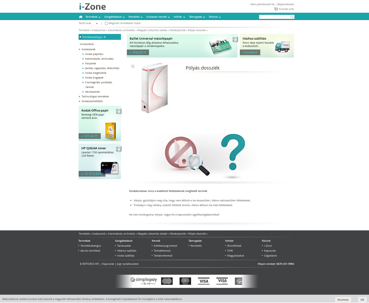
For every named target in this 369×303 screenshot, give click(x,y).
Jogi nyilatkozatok (128, 264)
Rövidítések (233, 245)
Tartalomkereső (162, 255)
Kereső (156, 240)
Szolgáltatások (113, 16)
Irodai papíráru (94, 54)
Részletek (343, 299)
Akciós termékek (89, 250)
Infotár (178, 16)
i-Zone (267, 245)
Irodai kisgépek (94, 77)
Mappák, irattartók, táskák (152, 30)
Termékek (91, 16)
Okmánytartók (177, 30)
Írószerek (90, 63)
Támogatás (195, 16)
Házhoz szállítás (125, 250)
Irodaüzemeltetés (92, 101)
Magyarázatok (234, 255)
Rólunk (213, 16)
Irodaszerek (98, 30)
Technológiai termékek (95, 96)
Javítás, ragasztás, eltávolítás (102, 68)
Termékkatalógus (89, 245)
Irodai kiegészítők (95, 73)
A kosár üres (286, 9)
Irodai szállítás (124, 255)
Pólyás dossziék (197, 30)
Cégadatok (269, 255)
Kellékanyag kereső (164, 245)
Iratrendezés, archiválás (121, 30)
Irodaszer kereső (156, 16)
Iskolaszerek (92, 91)
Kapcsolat (269, 250)
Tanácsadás (123, 245)
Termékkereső (161, 250)
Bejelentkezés (285, 4)
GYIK (229, 250)
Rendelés (134, 16)
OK (362, 299)
